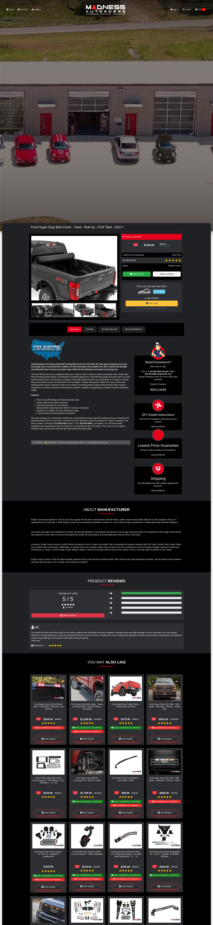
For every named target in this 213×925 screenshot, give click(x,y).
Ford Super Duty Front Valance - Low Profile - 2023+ (126, 778)
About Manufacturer (134, 329)
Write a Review (68, 615)
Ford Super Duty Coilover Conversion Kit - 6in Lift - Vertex (87, 778)
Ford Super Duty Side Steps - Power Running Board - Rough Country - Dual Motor (87, 706)
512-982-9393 (61, 423)
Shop (9, 9)
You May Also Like (110, 329)
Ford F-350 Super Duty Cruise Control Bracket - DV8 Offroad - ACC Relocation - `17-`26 (48, 779)
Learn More (159, 292)
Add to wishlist (167, 274)
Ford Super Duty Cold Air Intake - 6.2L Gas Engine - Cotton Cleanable (87, 852)
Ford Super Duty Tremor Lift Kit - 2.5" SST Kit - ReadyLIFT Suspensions (48, 853)
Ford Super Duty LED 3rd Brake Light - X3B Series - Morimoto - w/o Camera (48, 706)
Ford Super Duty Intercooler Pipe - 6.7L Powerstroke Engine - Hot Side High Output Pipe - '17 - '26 (125, 853)
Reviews (91, 329)
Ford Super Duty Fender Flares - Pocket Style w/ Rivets (126, 705)
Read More (158, 454)
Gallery (36, 9)
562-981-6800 (86, 423)
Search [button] (187, 9)
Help (174, 9)
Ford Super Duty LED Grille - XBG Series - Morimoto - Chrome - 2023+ (164, 778)
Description (74, 329)
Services (23, 9)
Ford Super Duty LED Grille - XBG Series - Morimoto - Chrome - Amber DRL (164, 706)
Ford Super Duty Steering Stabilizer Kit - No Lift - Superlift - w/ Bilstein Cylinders (164, 853)
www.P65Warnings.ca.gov (97, 442)
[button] (114, 268)
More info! (176, 255)
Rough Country (174, 266)
